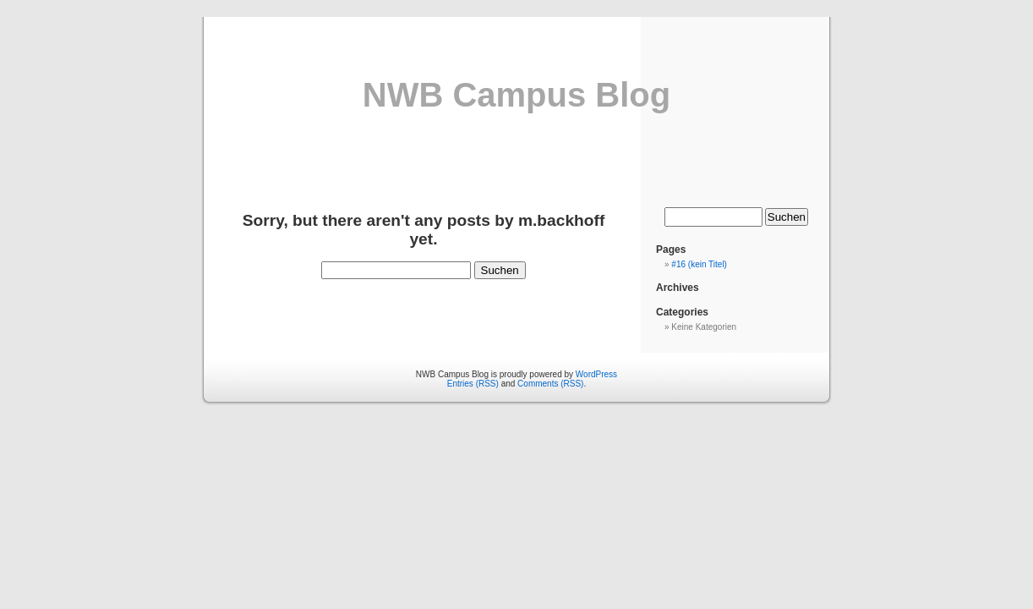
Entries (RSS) (473, 383)
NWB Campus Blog (516, 94)
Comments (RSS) (550, 383)
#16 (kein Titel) (699, 264)
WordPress (596, 374)
